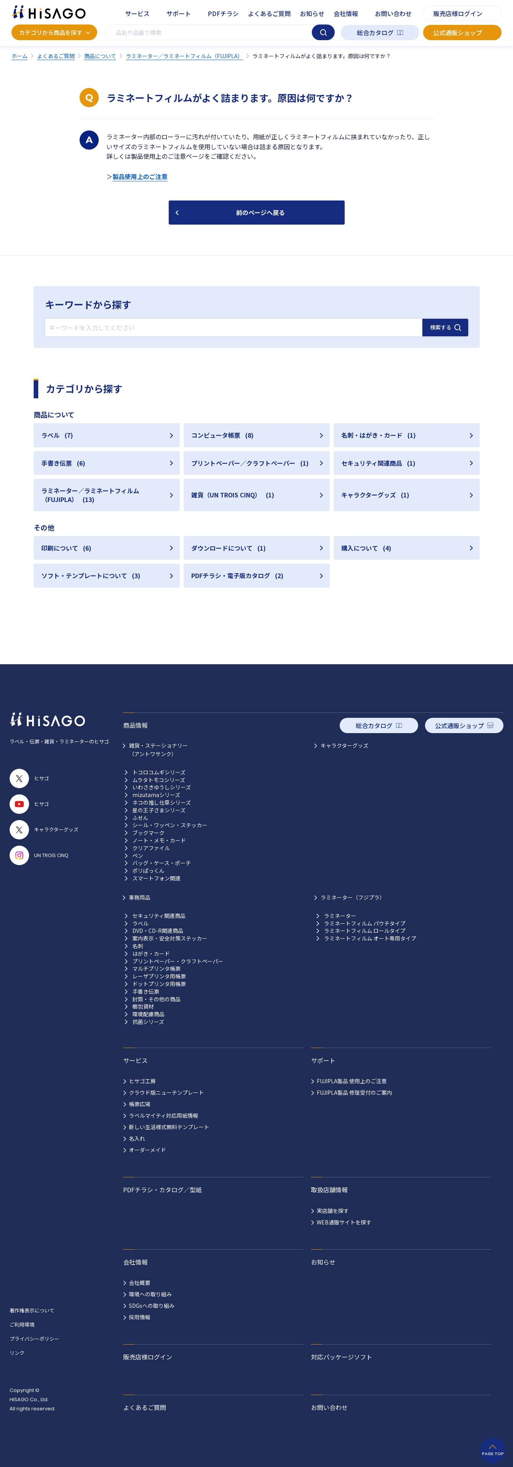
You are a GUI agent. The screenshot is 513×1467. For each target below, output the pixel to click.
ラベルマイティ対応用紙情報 (163, 1115)
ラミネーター (340, 916)
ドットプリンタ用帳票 (159, 984)
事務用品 (139, 897)
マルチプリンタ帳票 (156, 968)
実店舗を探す (333, 1210)
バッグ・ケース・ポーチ (161, 863)
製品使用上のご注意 (140, 176)
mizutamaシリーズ (156, 795)
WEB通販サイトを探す (344, 1222)
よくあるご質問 (269, 13)
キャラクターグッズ (344, 745)
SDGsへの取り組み (151, 1305)
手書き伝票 (145, 991)
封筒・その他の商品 (156, 999)
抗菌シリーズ (148, 1022)
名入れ (137, 1138)
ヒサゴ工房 (142, 1081)
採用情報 (139, 1317)
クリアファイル (151, 848)
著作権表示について (32, 1310)
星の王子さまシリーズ (159, 810)
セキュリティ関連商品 (159, 916)
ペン (137, 855)
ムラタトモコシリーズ (158, 780)
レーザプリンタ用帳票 (159, 976)
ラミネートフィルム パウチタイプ (365, 923)
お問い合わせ (393, 13)
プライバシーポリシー (34, 1338)
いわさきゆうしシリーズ (161, 787)
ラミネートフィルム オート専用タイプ (370, 938)
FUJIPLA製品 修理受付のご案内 (354, 1092)
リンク (17, 1352)
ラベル (140, 923)
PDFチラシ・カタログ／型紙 (162, 1189)
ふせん (140, 818)
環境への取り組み (150, 1294)
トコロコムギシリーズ (159, 772)
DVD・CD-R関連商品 (157, 930)
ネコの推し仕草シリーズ (161, 802)
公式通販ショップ (457, 32)
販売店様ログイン (457, 13)
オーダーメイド (147, 1150)
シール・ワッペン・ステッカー (169, 825)
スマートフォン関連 (156, 878)
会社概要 (139, 1282)
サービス (137, 13)
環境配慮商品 (148, 1014)
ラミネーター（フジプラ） (353, 897)
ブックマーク (148, 833)
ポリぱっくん (148, 870)
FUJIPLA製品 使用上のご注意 (352, 1081)
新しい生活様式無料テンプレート (169, 1127)
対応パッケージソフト (341, 1356)
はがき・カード (151, 953)
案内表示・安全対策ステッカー (169, 938)
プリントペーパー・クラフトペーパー (177, 961)
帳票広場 (139, 1104)
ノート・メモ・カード (159, 840)
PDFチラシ (223, 13)
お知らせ (312, 13)
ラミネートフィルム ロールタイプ (365, 930)
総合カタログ (375, 32)
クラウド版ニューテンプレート (166, 1092)
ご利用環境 (22, 1324)
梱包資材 (143, 1006)
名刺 (137, 946)
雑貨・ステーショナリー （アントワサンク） (158, 750)
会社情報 (346, 13)
